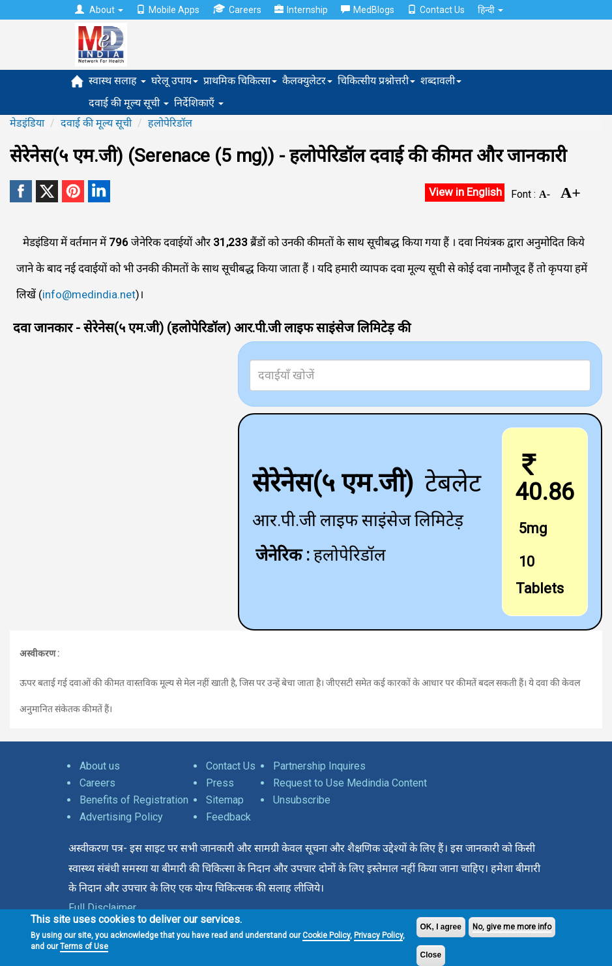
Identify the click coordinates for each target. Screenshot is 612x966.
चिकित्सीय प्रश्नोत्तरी (376, 80)
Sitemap (225, 800)
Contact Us (436, 10)
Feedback (228, 817)
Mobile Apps (167, 10)
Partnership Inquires (319, 766)
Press (220, 783)
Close (431, 954)
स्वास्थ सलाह (117, 80)
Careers (236, 9)
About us (100, 766)
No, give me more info (512, 926)
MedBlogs (367, 10)
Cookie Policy (326, 935)
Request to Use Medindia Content (350, 783)
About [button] (99, 10)
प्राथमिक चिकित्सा (240, 80)
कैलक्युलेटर (307, 80)
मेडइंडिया (27, 123)
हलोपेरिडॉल (170, 123)
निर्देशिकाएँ (199, 103)
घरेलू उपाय (174, 80)
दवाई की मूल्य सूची (129, 103)
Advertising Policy (121, 817)
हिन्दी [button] (490, 10)
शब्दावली (440, 80)
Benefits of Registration (134, 800)
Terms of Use (84, 946)
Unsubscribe (301, 800)
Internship (301, 10)
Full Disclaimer (102, 907)
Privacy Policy (378, 935)
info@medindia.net (89, 294)
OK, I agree (440, 926)
